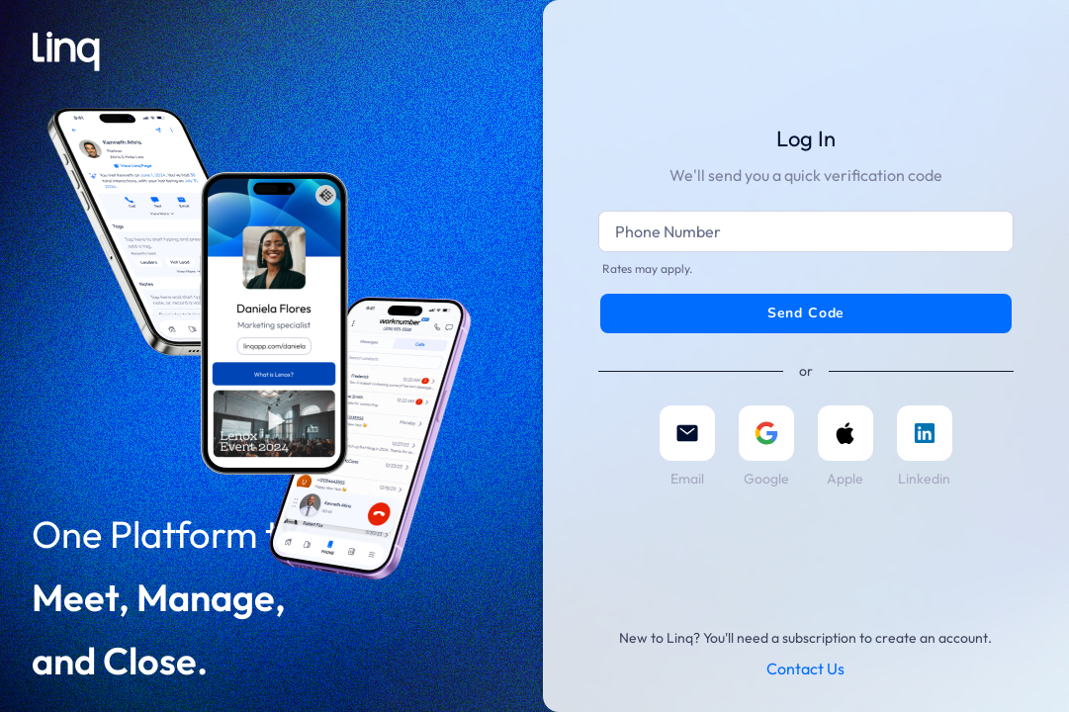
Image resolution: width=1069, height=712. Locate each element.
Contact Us (805, 668)
